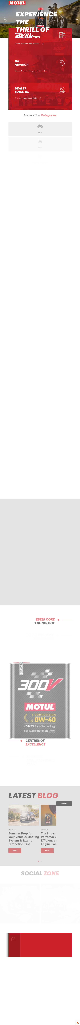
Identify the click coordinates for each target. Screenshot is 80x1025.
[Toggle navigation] (68, 2)
